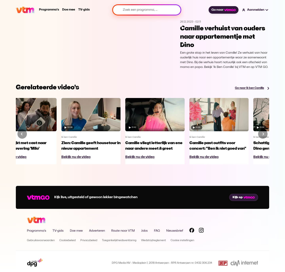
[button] (255, 10)
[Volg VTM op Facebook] (191, 231)
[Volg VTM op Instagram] (201, 231)
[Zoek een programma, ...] (146, 10)
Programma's (49, 9)
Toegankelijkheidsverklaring (119, 240)
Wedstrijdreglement (153, 240)
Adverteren (97, 230)
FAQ (157, 230)
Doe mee (68, 9)
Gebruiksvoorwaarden (41, 240)
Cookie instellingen (182, 240)
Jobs (144, 230)
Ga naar (223, 9)
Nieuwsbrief (174, 230)
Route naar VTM (123, 230)
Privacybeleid (88, 240)
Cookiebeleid (67, 240)
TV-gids (84, 9)
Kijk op (244, 197)
